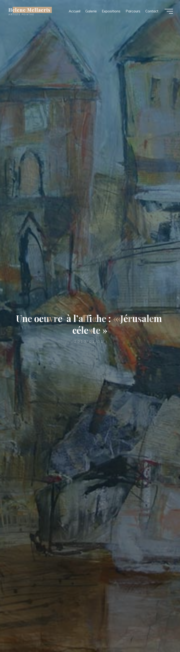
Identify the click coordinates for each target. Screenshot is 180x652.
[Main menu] (169, 11)
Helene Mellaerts (29, 10)
